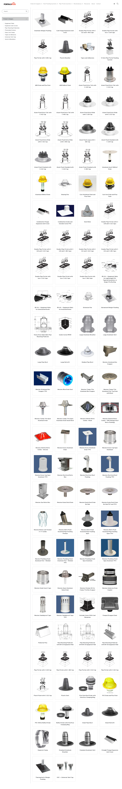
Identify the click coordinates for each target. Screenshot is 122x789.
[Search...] (15, 11)
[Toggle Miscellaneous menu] (83, 3)
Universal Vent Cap (10, 37)
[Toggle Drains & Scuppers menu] (42, 3)
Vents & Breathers (10, 39)
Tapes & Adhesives (10, 35)
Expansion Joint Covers (11, 26)
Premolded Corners (10, 30)
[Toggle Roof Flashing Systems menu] (57, 3)
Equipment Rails (9, 23)
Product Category (8, 19)
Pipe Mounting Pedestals (12, 28)
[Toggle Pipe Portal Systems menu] (72, 3)
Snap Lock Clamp (10, 32)
